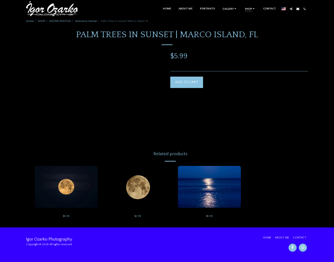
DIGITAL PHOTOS (60, 21)
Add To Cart (186, 82)
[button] (230, 8)
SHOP (41, 21)
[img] (66, 187)
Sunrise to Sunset (86, 21)
